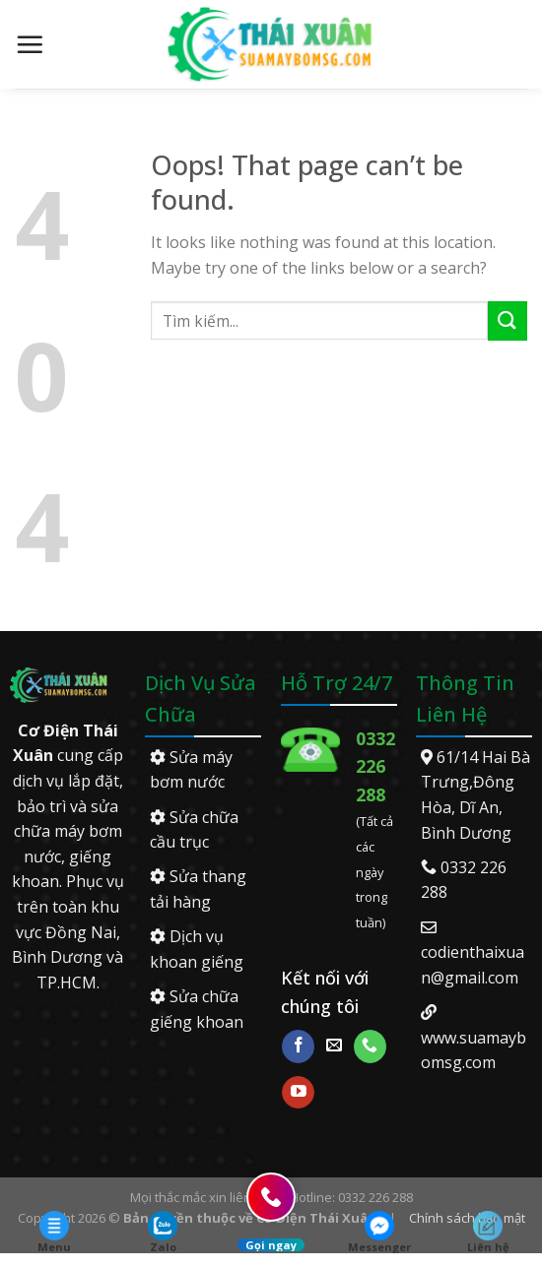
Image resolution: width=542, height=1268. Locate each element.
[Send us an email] (334, 1046)
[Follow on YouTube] (298, 1093)
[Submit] (507, 320)
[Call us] (370, 1046)
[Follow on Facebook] (298, 1046)
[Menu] (29, 44)
